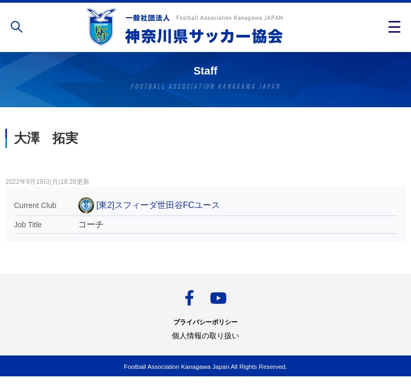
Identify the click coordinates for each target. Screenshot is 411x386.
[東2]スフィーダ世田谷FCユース (158, 205)
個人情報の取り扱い (205, 335)
